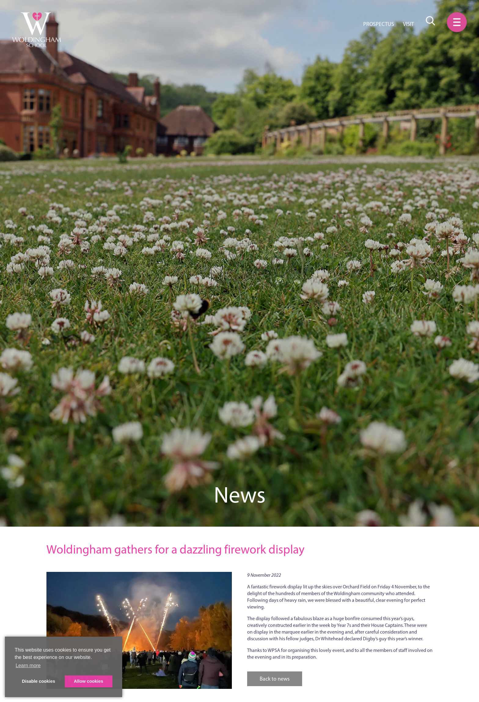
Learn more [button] (28, 665)
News (239, 494)
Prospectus (378, 24)
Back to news (275, 678)
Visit (408, 24)
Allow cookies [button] (88, 681)
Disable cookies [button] (38, 681)
